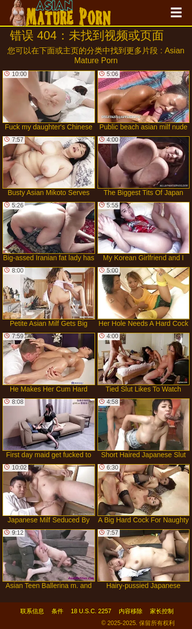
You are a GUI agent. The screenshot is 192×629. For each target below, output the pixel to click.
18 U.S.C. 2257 (91, 611)
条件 (57, 611)
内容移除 (131, 611)
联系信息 (32, 611)
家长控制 (162, 611)
